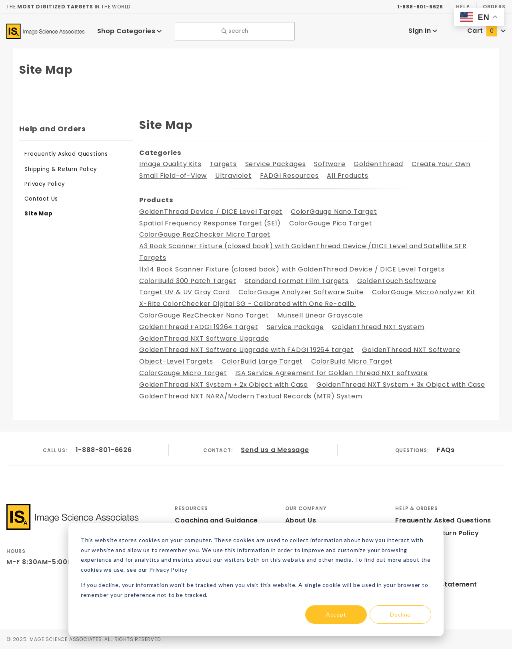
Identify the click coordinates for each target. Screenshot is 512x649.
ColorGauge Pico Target (330, 223)
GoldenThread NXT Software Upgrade (204, 338)
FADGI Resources (289, 175)
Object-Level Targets (176, 361)
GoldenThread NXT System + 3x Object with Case (400, 384)
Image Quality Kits (170, 164)
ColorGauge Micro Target (183, 373)
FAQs (445, 449)
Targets (223, 164)
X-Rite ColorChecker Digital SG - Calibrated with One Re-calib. (247, 303)
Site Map (38, 213)
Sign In (423, 30)
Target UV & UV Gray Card (184, 292)
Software (329, 164)
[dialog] (256, 579)
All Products (347, 175)
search (235, 31)
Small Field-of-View (173, 175)
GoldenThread (378, 164)
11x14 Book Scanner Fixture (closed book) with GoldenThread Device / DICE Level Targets (292, 269)
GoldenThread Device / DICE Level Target (210, 211)
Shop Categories (129, 31)
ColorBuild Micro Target (351, 361)
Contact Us (41, 199)
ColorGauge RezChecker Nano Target (204, 315)
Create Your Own (441, 164)
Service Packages (275, 164)
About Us (300, 520)
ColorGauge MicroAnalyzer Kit (423, 292)
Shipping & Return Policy (60, 169)
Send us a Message (275, 449)
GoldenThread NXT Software (411, 349)
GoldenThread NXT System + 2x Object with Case (223, 384)
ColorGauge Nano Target (334, 211)
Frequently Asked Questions (66, 154)
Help (463, 6)
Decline (400, 614)
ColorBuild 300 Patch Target (187, 280)
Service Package (295, 327)
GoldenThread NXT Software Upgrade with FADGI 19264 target (246, 349)
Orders (494, 6)
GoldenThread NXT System (378, 327)
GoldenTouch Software (396, 280)
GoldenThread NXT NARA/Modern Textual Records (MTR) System (250, 396)
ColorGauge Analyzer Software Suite (301, 292)
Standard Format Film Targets (296, 280)
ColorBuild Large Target (262, 361)
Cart (486, 30)
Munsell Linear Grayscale (320, 315)
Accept (336, 614)
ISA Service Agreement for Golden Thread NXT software (331, 373)
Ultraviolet (233, 175)
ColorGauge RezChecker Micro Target (204, 234)
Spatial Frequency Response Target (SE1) (210, 223)
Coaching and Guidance (216, 520)
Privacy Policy (44, 184)
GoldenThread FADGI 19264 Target (198, 327)
